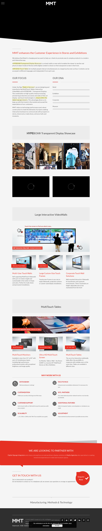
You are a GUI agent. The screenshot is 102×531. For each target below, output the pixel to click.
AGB (21, 526)
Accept (57, 525)
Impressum (15, 526)
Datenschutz (28, 526)
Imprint (28, 523)
